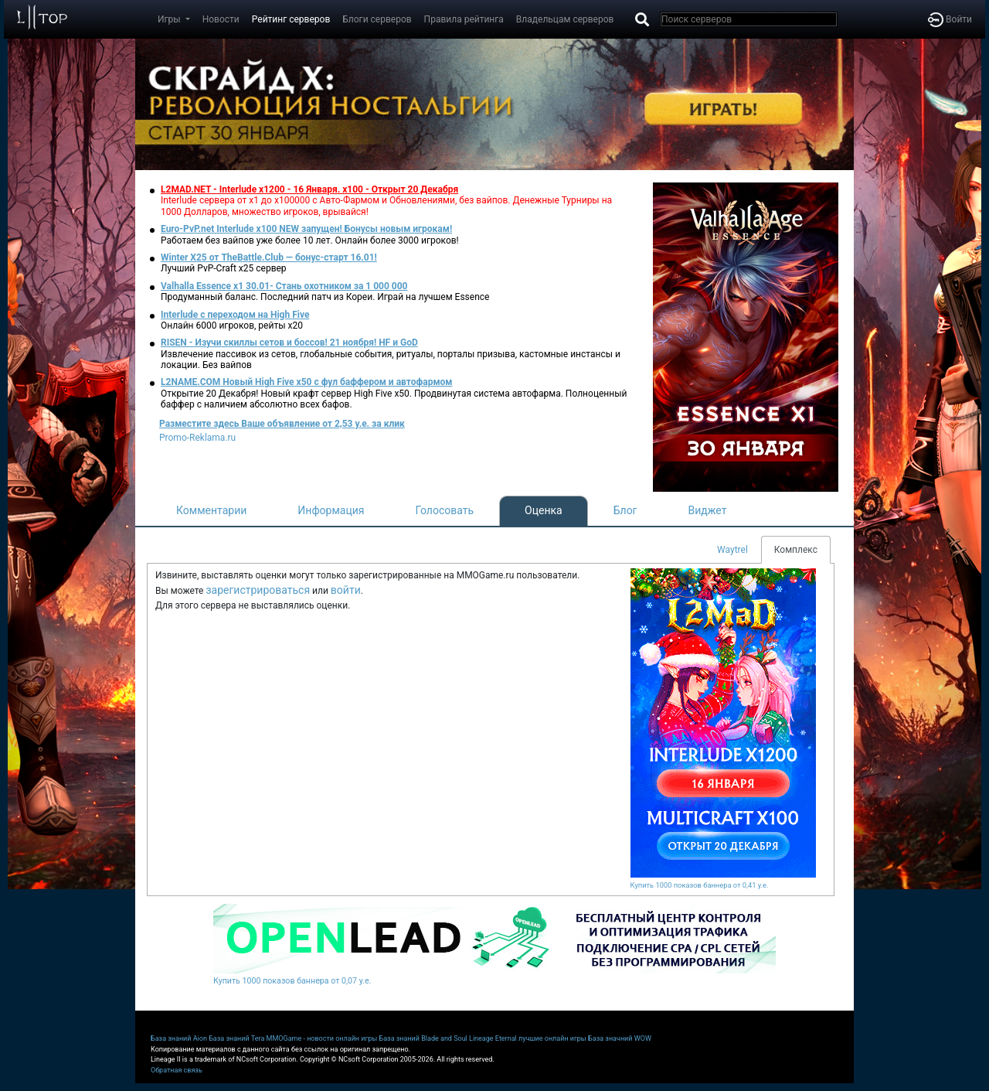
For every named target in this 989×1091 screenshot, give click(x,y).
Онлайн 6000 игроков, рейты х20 (232, 325)
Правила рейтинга (464, 19)
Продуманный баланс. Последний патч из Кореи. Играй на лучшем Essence (325, 297)
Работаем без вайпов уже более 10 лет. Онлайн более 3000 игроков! (310, 240)
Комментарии (211, 510)
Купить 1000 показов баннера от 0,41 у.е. (699, 885)
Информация (330, 510)
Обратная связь (176, 1070)
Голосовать (444, 510)
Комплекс (795, 549)
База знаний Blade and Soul (423, 1038)
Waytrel (732, 549)
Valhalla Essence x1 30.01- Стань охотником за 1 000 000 (284, 286)
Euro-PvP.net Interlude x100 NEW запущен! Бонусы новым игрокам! (306, 228)
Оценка (543, 510)
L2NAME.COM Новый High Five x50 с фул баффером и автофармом (306, 382)
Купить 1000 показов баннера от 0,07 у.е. (292, 981)
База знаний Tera (236, 1038)
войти (346, 590)
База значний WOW (619, 1038)
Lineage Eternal (493, 1038)
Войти (950, 19)
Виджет (707, 510)
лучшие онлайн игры (552, 1038)
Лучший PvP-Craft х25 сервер (224, 268)
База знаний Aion (179, 1038)
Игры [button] (170, 19)
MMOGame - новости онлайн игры (322, 1038)
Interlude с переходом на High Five (235, 314)
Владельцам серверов (565, 19)
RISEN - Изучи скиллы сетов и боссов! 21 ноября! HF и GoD (289, 342)
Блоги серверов (376, 19)
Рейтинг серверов (291, 19)
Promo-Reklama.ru (197, 437)
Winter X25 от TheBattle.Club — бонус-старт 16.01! (269, 257)
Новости (221, 19)
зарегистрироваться (258, 590)
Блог (625, 510)
